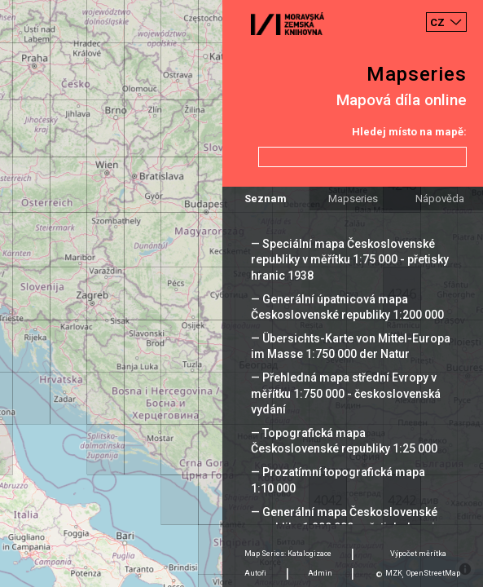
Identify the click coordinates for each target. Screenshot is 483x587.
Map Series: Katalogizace (288, 553)
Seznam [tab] (265, 198)
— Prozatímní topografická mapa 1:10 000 (338, 480)
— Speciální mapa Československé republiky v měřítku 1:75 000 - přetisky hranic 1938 (350, 259)
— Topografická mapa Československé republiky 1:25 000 (344, 440)
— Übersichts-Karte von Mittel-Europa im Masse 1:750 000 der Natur (350, 346)
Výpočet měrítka (418, 553)
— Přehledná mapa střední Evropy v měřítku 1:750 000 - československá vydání (346, 393)
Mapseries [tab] (353, 198)
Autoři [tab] (255, 573)
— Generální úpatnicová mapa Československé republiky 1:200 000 (347, 307)
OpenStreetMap (433, 573)
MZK (393, 573)
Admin (320, 573)
